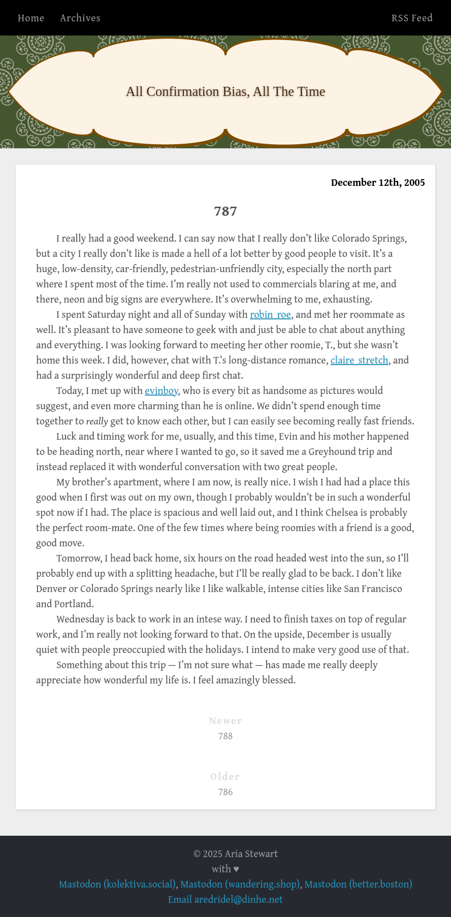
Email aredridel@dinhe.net (225, 899)
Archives (80, 17)
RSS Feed (412, 17)
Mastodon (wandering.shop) (240, 883)
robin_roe (270, 314)
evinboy (161, 390)
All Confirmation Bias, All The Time (226, 91)
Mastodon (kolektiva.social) (117, 883)
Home (31, 17)
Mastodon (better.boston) (358, 883)
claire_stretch (360, 359)
